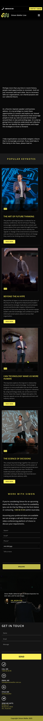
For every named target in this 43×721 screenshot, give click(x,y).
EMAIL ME (11, 681)
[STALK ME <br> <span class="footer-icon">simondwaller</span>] (4, 687)
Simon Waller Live (18, 15)
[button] (39, 15)
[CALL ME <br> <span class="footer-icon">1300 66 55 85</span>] (4, 664)
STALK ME (6, 693)
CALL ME (6, 670)
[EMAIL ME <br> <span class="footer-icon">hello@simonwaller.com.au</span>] (4, 676)
